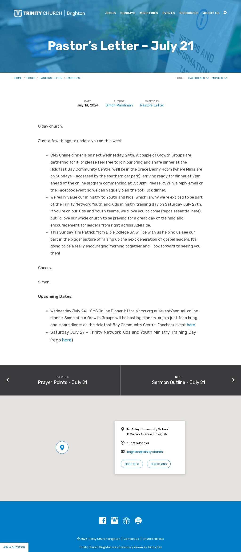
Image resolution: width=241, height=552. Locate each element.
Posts (31, 78)
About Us (211, 13)
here (191, 325)
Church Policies (153, 538)
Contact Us (131, 538)
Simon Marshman (119, 105)
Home (18, 78)
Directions (159, 464)
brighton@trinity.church (145, 452)
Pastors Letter (51, 78)
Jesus (110, 13)
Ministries (149, 13)
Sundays (127, 13)
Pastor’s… (74, 78)
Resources (188, 13)
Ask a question (14, 547)
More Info (132, 464)
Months (219, 78)
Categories (198, 78)
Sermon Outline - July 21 (178, 382)
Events (168, 13)
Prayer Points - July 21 (62, 382)
